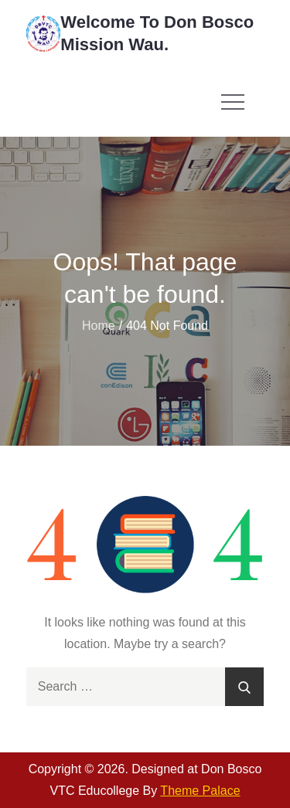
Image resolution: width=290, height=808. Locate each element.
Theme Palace (200, 790)
